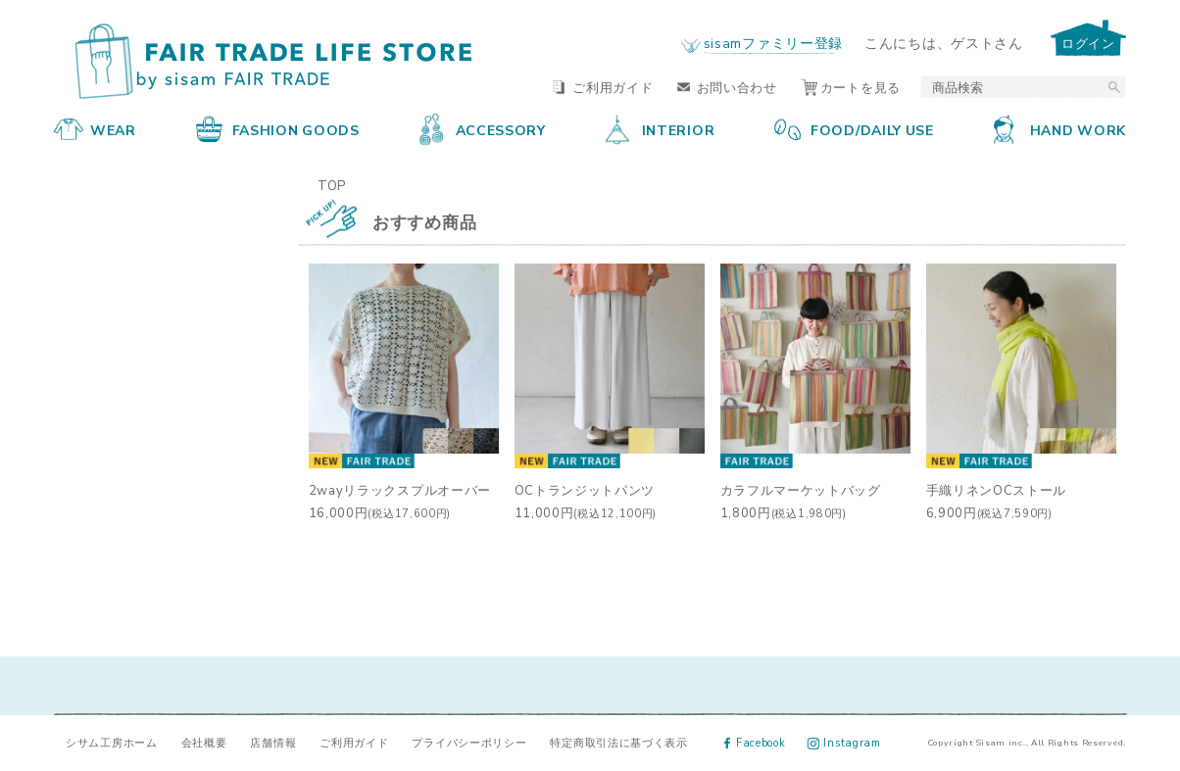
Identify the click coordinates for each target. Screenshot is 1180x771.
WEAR (95, 129)
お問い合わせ (727, 86)
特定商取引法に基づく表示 (618, 742)
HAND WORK (1060, 129)
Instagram (844, 742)
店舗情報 (273, 742)
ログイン (1088, 42)
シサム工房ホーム (112, 742)
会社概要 (204, 742)
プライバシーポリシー (469, 742)
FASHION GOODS (278, 129)
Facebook (755, 742)
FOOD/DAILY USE (854, 129)
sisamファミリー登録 (773, 42)
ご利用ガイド (603, 86)
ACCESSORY (482, 129)
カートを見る (851, 86)
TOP (332, 184)
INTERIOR (660, 129)
